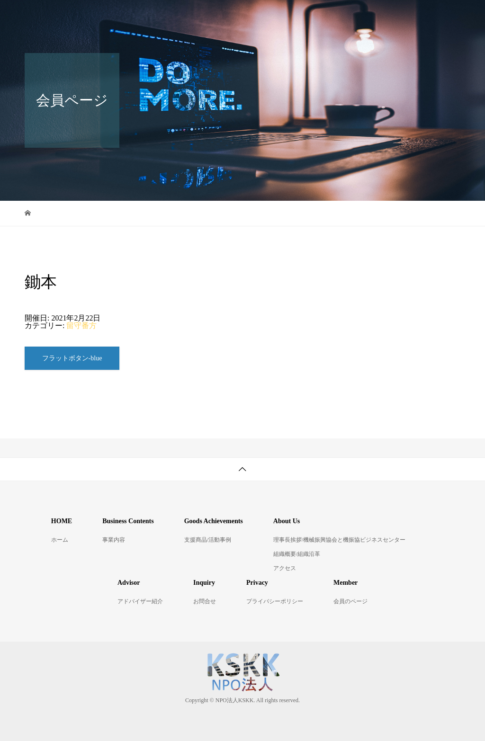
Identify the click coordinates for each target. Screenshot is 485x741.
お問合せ (204, 601)
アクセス (284, 568)
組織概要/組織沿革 (296, 554)
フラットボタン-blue (72, 358)
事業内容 (113, 539)
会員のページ (350, 601)
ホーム (59, 539)
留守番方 (81, 325)
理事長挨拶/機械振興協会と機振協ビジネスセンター (339, 539)
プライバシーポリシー (274, 601)
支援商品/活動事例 (207, 539)
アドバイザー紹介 (140, 601)
